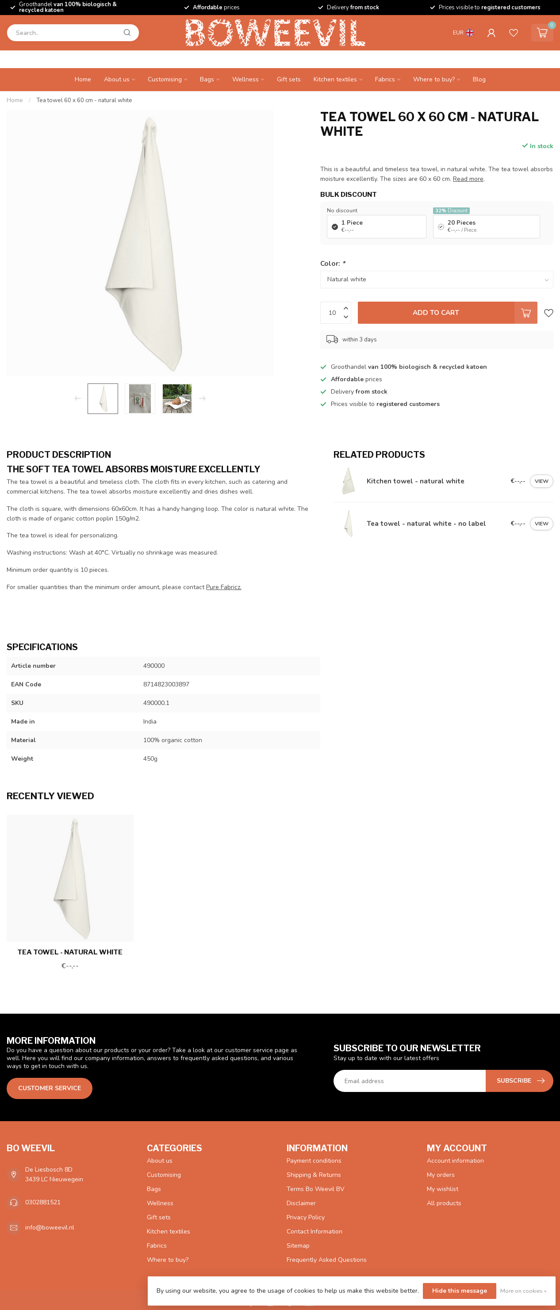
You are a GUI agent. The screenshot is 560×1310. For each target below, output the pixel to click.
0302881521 (43, 1202)
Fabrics (385, 79)
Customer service (49, 1088)
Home (83, 79)
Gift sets (289, 79)
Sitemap (298, 1245)
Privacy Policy (306, 1217)
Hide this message (459, 1291)
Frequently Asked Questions (327, 1260)
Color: (332, 263)
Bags (207, 79)
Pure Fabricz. (224, 587)
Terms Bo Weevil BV (316, 1189)
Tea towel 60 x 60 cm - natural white (84, 100)
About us (117, 79)
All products (444, 1203)
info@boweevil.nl (49, 1227)
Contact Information (314, 1231)
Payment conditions (314, 1161)
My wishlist (442, 1189)
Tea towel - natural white (70, 952)
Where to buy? (434, 79)
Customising (165, 79)
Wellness (245, 79)
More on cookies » (523, 1291)
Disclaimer (301, 1203)
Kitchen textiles (335, 79)
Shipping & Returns (314, 1175)
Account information (455, 1161)
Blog (479, 79)
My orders (441, 1175)
